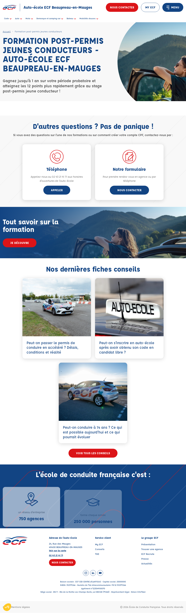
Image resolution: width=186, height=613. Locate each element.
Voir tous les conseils (93, 453)
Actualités (146, 563)
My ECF (99, 544)
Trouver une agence (152, 549)
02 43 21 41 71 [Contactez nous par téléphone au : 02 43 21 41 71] (56, 555)
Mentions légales (20, 607)
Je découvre (19, 243)
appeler (57, 190)
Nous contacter (122, 7)
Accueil (7, 31)
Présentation (148, 544)
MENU (172, 7)
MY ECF (150, 7)
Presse (145, 558)
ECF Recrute (147, 554)
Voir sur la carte (57, 550)
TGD (97, 554)
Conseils (99, 549)
